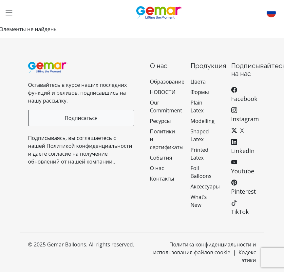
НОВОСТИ (163, 92)
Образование (167, 81)
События (161, 157)
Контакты (162, 178)
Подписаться (81, 118)
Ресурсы (160, 121)
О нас (157, 168)
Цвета (198, 81)
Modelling (203, 121)
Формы (200, 92)
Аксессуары (205, 186)
